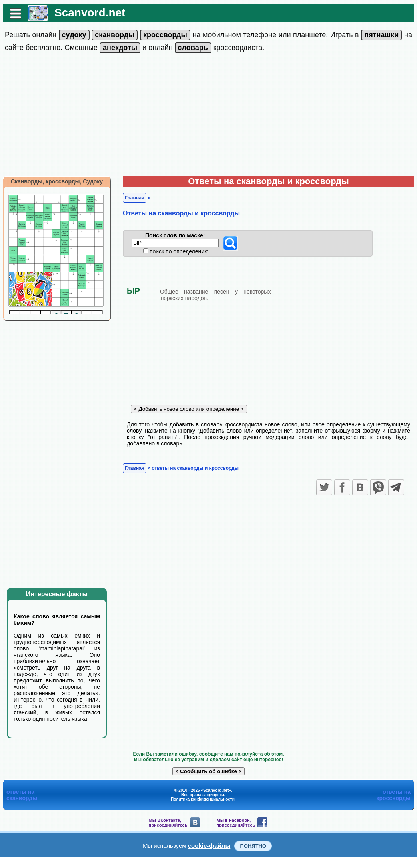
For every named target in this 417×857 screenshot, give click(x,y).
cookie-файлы (209, 845)
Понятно (253, 846)
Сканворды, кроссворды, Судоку (57, 181)
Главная (134, 198)
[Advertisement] (208, 116)
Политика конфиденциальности (203, 799)
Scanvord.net (89, 12)
